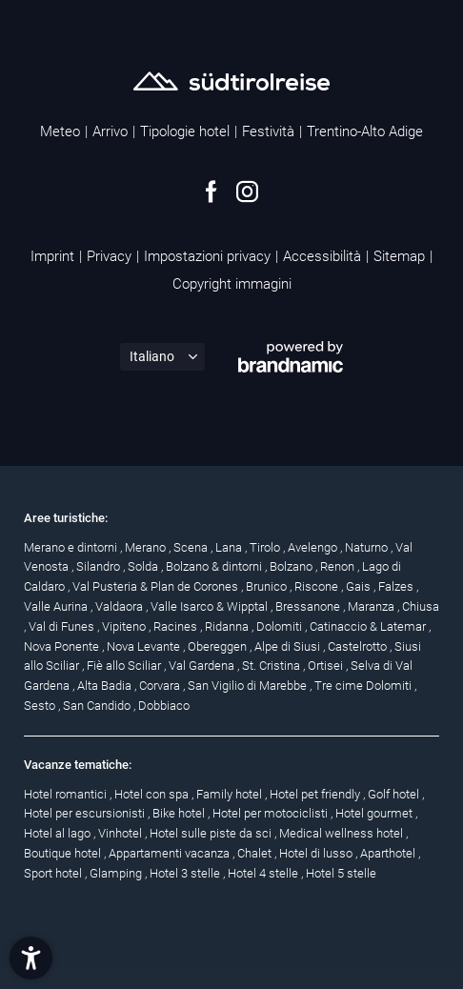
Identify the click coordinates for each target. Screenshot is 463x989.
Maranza (372, 606)
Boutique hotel (64, 853)
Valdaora (120, 606)
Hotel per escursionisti (86, 813)
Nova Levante (145, 646)
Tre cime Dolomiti (364, 685)
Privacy (109, 256)
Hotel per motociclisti (271, 813)
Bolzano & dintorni (215, 566)
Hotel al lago (58, 833)
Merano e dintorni (72, 547)
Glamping (117, 873)
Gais (359, 586)
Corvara (161, 685)
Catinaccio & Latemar (369, 626)
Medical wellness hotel (342, 833)
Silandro (99, 566)
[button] (31, 958)
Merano (147, 547)
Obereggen (219, 646)
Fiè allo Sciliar (125, 665)
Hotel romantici (67, 794)
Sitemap (399, 256)
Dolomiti (280, 626)
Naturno (368, 547)
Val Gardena (203, 665)
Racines (176, 626)
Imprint (52, 256)
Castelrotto (359, 646)
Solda (144, 566)
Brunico (268, 586)
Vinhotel (121, 833)
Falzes (397, 586)
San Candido (98, 705)
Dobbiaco (164, 705)
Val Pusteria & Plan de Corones (156, 586)
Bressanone (309, 606)
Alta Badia (105, 685)
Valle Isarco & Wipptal (211, 606)
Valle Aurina (57, 606)
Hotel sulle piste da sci (212, 833)
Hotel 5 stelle (341, 873)
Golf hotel (395, 794)
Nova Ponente (63, 646)
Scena (192, 547)
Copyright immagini (232, 284)
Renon (338, 566)
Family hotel (230, 794)
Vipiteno (125, 626)
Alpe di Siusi (288, 646)
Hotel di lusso (317, 853)
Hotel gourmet (375, 813)
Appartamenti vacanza (170, 853)
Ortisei (327, 665)
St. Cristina (272, 665)
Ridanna (228, 626)
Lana (230, 547)
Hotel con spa (152, 794)
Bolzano (292, 566)
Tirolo (266, 547)
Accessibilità (322, 256)
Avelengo (314, 547)
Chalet (255, 853)
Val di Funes (63, 626)
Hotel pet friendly (316, 794)
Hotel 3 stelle (186, 873)
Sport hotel (54, 873)
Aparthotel (389, 853)
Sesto (41, 705)
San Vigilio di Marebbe (249, 685)
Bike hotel (180, 813)
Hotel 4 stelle (264, 873)
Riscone (317, 586)
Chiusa (420, 606)
